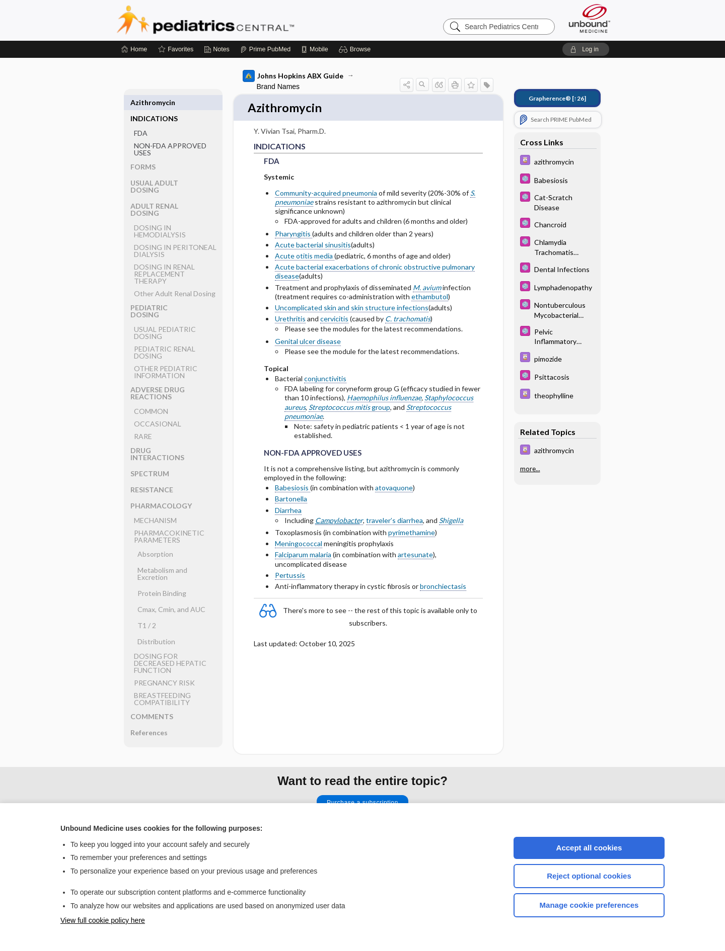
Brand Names (278, 86)
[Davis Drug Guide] (557, 161)
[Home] (134, 49)
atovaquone (394, 488)
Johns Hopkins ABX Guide (293, 76)
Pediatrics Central (242, 20)
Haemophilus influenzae (384, 398)
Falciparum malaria (303, 555)
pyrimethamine (411, 533)
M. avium (427, 288)
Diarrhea (288, 510)
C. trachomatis (407, 319)
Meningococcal (298, 544)
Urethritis (290, 319)
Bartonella (291, 499)
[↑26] (557, 98)
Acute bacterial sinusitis (313, 245)
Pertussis (290, 575)
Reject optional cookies (589, 876)
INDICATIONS (154, 102)
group (349, 407)
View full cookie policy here (102, 920)
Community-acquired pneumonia (326, 193)
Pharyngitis (293, 234)
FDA (141, 117)
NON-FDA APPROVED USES (170, 133)
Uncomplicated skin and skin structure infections (351, 308)
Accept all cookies (589, 847)
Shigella (451, 520)
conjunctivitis (325, 379)
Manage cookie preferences (589, 905)
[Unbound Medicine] (589, 18)
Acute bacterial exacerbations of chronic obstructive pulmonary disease (375, 272)
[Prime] (265, 49)
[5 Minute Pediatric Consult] (557, 179)
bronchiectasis (443, 587)
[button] (356, 49)
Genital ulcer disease (308, 341)
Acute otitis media (304, 256)
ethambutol (429, 297)
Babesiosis (292, 488)
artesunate (415, 555)
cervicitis (334, 319)
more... (530, 469)
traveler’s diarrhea (394, 520)
